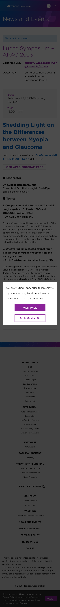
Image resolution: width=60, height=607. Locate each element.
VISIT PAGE (30, 307)
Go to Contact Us (30, 318)
